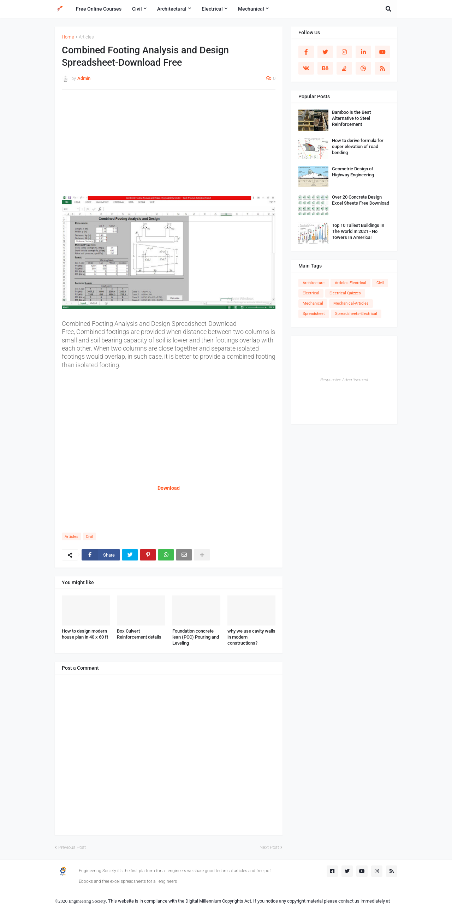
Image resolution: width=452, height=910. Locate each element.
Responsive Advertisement (344, 379)
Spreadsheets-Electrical (356, 313)
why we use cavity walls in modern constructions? (251, 637)
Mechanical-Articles (351, 303)
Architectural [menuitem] (171, 9)
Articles (86, 37)
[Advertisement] (168, 146)
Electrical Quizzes (345, 293)
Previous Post (72, 847)
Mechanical (313, 303)
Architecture (314, 283)
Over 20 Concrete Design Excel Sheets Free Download (360, 200)
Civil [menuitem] (137, 9)
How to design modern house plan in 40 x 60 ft (85, 634)
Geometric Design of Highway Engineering (353, 171)
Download (168, 488)
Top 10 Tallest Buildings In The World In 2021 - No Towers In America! (358, 231)
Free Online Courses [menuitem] (98, 9)
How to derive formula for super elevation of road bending (357, 146)
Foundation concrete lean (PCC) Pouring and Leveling (195, 637)
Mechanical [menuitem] (251, 9)
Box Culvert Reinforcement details (139, 634)
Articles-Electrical (350, 283)
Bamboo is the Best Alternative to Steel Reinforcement (351, 118)
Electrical (311, 293)
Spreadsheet (314, 313)
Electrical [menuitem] (212, 9)
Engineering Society (87, 901)
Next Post (269, 847)
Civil (89, 536)
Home (68, 37)
